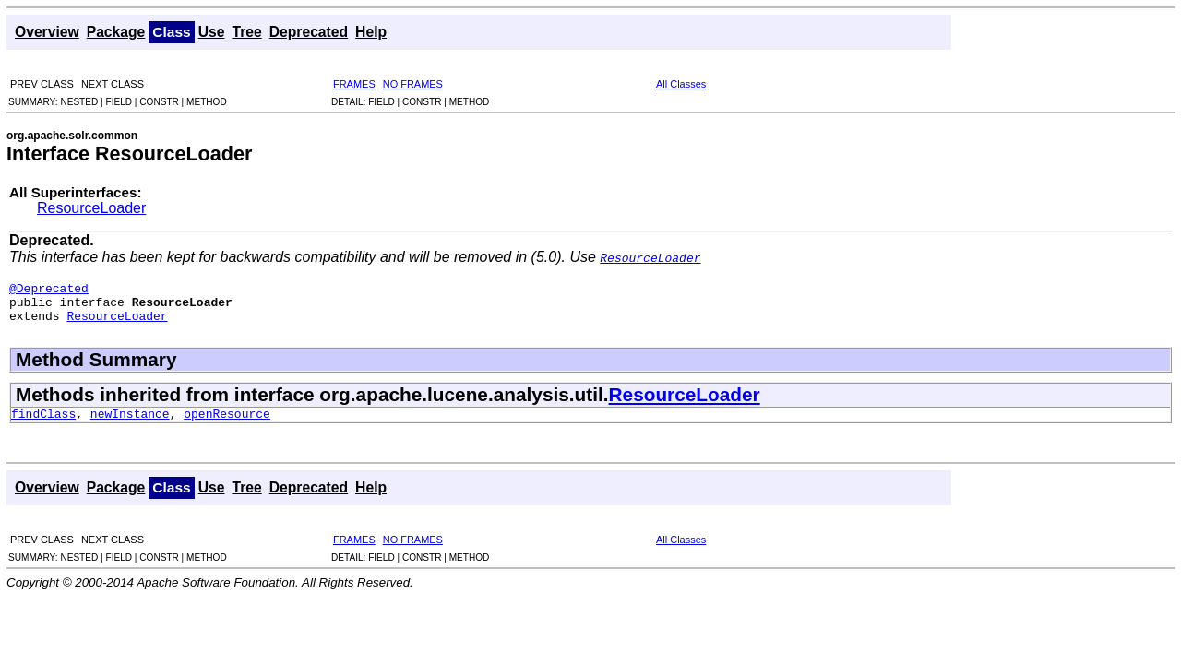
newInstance (130, 424)
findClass (43, 424)
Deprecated (308, 32)
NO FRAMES (413, 83)
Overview (47, 32)
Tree (246, 32)
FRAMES (354, 83)
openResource (227, 424)
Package (116, 32)
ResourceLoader (91, 208)
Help (371, 32)
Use (211, 32)
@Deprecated (49, 290)
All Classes (681, 83)
